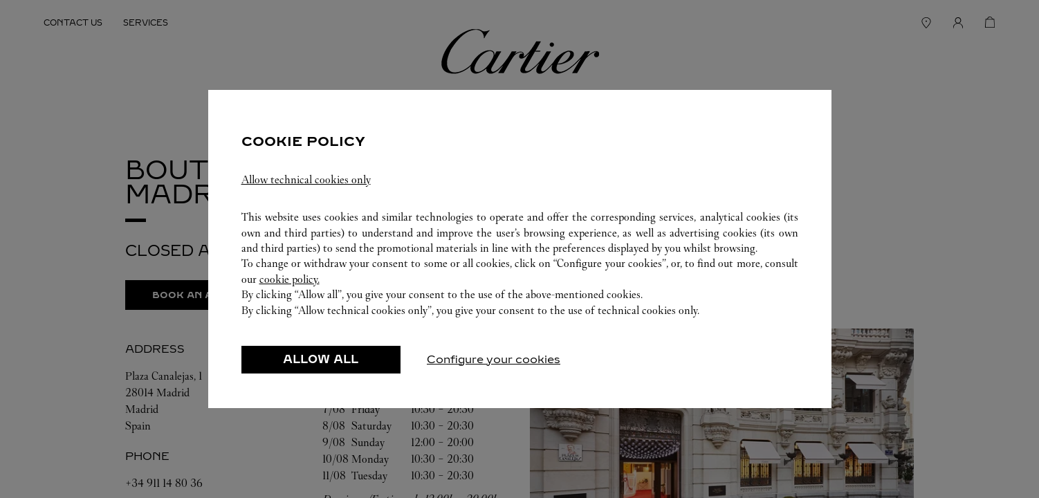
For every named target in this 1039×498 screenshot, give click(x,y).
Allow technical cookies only (306, 179)
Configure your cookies (493, 359)
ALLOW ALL (320, 359)
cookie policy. (289, 279)
